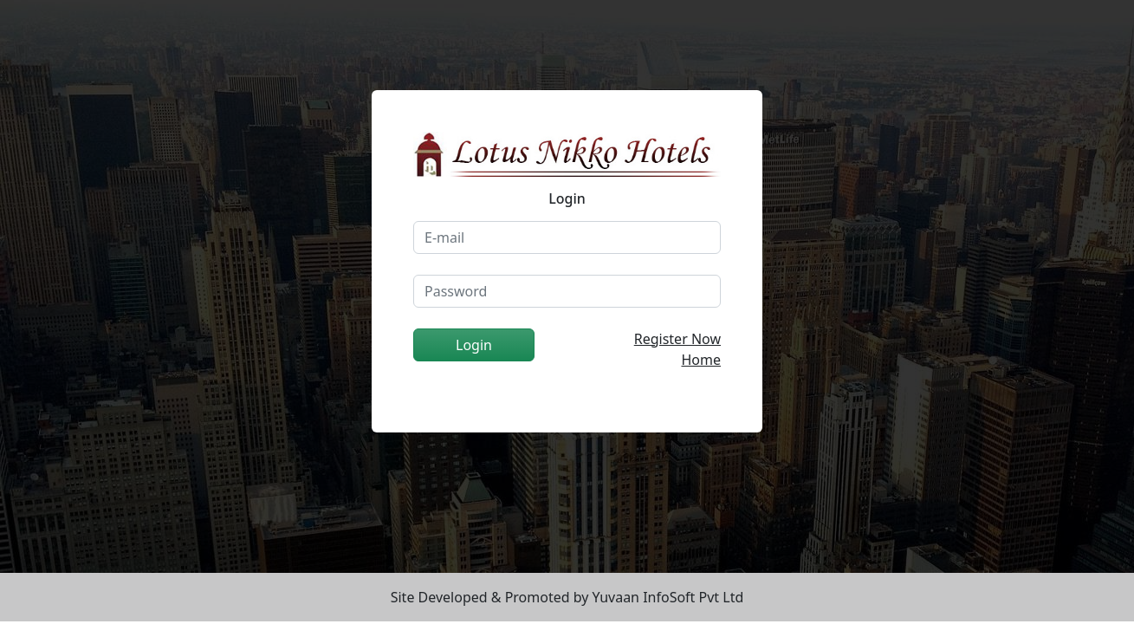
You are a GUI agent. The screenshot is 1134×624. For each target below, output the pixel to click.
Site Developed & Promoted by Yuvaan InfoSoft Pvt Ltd (567, 597)
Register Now (677, 338)
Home (701, 359)
